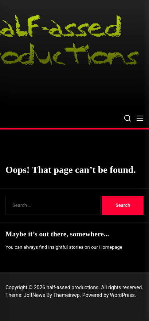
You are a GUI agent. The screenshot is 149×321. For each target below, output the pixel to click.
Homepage (110, 247)
